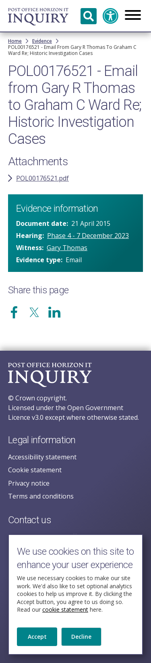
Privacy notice (29, 483)
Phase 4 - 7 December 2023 (88, 235)
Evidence (42, 41)
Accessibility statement (42, 457)
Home (15, 41)
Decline (81, 638)
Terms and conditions (41, 496)
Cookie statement (35, 469)
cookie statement (65, 611)
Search (89, 16)
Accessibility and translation (111, 16)
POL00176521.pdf (42, 178)
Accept (37, 638)
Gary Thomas (67, 247)
